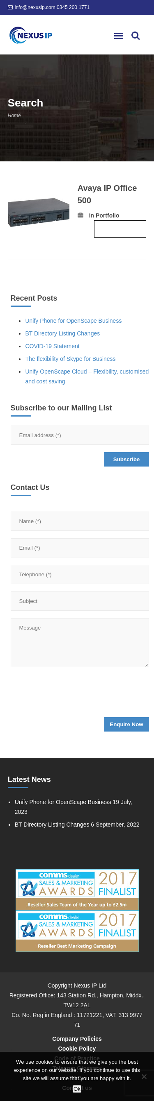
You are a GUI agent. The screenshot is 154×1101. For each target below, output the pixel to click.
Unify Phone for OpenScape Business (73, 320)
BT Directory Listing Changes (62, 333)
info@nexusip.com (35, 7)
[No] (144, 1076)
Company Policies (77, 1038)
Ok (77, 1089)
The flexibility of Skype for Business (70, 359)
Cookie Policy (77, 1048)
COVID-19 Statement (52, 346)
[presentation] (73, 695)
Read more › (120, 229)
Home (14, 115)
